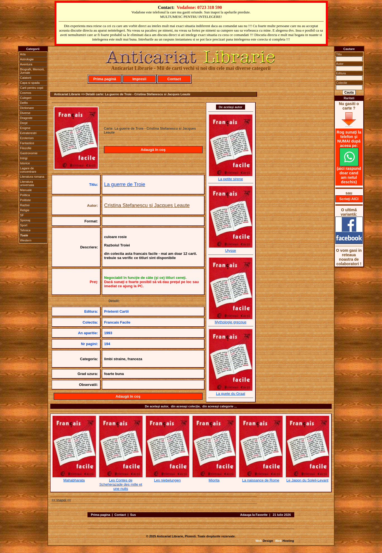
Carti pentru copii (31, 87)
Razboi (25, 205)
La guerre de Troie (124, 184)
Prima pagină (104, 79)
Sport (23, 225)
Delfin (24, 103)
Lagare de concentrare (28, 170)
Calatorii (25, 77)
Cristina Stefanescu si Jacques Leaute (147, 205)
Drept (24, 123)
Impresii (139, 79)
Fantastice (27, 143)
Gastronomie (29, 153)
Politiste (25, 200)
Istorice (25, 163)
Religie (25, 210)
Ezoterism (27, 138)
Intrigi (24, 158)
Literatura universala (27, 183)
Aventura (26, 64)
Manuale (26, 190)
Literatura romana (32, 176)
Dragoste (26, 118)
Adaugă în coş (153, 150)
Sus (133, 514)
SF (22, 215)
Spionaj (25, 220)
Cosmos (25, 92)
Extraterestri (28, 133)
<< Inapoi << (61, 500)
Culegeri (26, 97)
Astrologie (27, 59)
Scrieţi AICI (349, 199)
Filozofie (26, 148)
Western (26, 240)
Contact (174, 79)
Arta (23, 54)
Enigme (25, 128)
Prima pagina (100, 514)
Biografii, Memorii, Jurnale (32, 71)
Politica (25, 195)
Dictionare (27, 108)
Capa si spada (30, 82)
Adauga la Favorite (253, 514)
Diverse (25, 113)
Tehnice (25, 230)
